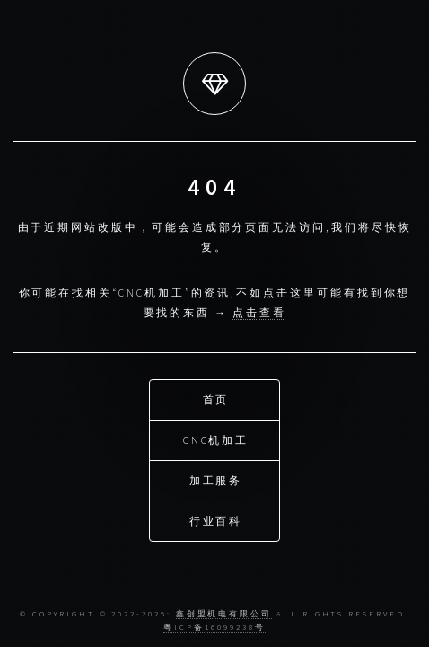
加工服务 (216, 479)
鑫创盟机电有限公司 (224, 613)
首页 (216, 398)
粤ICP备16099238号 (214, 627)
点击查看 (259, 312)
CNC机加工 (216, 439)
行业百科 (216, 520)
